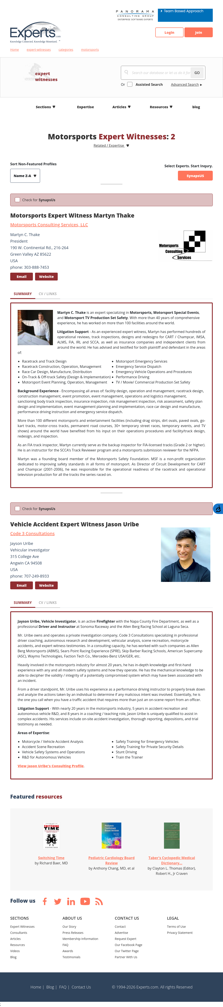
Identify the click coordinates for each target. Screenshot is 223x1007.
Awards (68, 951)
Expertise (85, 107)
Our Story (69, 926)
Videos (15, 951)
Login (169, 32)
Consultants (18, 933)
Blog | (51, 987)
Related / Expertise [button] (109, 145)
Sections (43, 107)
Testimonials (71, 957)
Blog (13, 957)
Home (14, 49)
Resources (159, 107)
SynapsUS (195, 175)
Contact (120, 926)
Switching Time (51, 857)
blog (196, 107)
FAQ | (64, 987)
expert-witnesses (39, 49)
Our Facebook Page (128, 945)
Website (46, 276)
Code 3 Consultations (32, 533)
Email (21, 276)
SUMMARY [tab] (23, 293)
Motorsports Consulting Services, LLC (49, 225)
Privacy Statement (180, 933)
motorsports (90, 49)
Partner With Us (126, 957)
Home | (37, 987)
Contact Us (81, 987)
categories (66, 49)
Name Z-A (23, 175)
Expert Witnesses (22, 926)
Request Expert (125, 939)
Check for (38, 200)
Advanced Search (185, 84)
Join (198, 32)
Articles (119, 107)
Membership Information (80, 939)
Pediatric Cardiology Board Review (111, 860)
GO (197, 72)
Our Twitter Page (127, 951)
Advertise (121, 933)
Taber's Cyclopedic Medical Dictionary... (172, 860)
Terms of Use (176, 926)
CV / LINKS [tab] (48, 293)
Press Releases (73, 933)
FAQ (65, 945)
